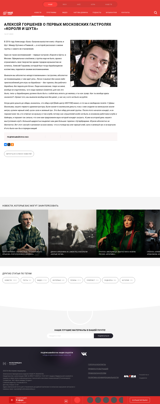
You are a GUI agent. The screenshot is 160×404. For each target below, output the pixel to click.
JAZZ (78, 4)
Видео (64, 12)
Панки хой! (122, 400)
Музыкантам (111, 12)
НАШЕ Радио (77, 400)
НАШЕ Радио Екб (106, 400)
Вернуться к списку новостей (19, 154)
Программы (51, 12)
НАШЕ (50, 4)
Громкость (66, 401)
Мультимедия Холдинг (12, 363)
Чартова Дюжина (80, 12)
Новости (37, 12)
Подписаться (103, 336)
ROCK (65, 4)
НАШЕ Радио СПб (98, 400)
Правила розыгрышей (98, 369)
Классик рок (114, 400)
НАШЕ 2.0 (90, 400)
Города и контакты (97, 364)
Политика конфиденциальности (103, 377)
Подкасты (97, 12)
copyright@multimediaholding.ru (24, 389)
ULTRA (93, 4)
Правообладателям (97, 373)
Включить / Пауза (12, 400)
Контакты (125, 12)
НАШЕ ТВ (108, 4)
